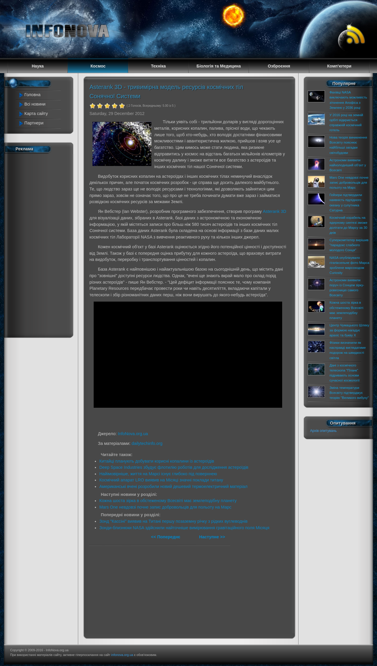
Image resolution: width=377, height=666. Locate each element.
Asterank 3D (274, 211)
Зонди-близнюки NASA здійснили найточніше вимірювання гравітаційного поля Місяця (184, 527)
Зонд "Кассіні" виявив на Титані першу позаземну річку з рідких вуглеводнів (173, 521)
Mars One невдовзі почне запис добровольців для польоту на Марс (165, 507)
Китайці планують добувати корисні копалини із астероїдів (156, 461)
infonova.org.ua (122, 655)
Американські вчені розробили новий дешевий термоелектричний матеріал (173, 486)
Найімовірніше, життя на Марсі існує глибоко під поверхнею (158, 473)
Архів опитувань (323, 431)
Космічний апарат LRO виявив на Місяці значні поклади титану (161, 480)
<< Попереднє (166, 537)
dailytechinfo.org (147, 443)
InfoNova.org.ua (133, 433)
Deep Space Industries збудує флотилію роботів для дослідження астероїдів (173, 467)
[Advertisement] (41, 244)
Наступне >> (212, 537)
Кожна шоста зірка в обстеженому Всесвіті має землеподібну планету (168, 500)
